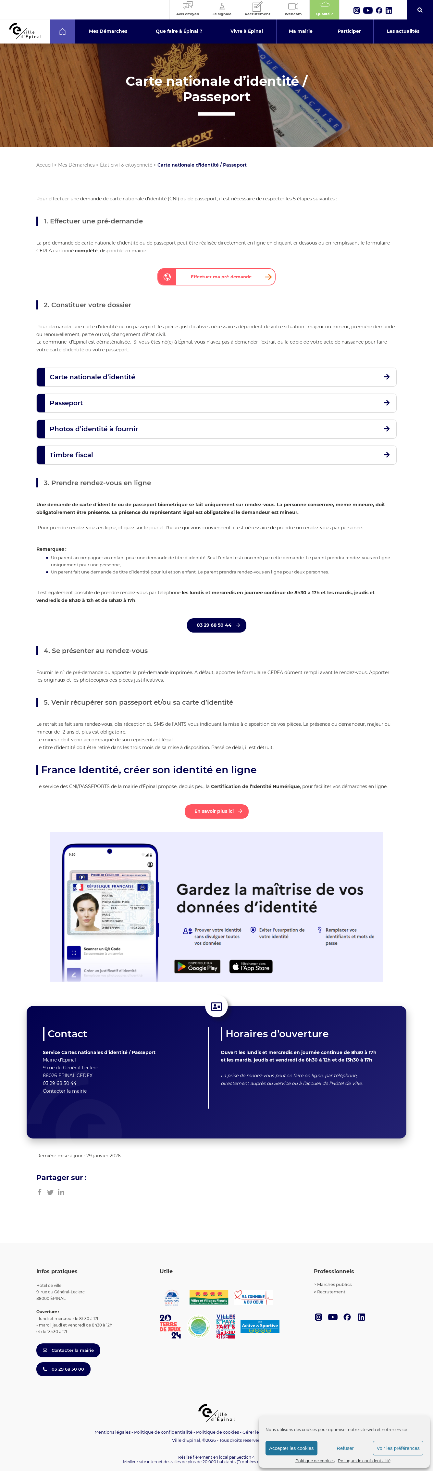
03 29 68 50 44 (215, 625)
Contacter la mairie (65, 1091)
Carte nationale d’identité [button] (92, 377)
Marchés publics (334, 1284)
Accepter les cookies (291, 1448)
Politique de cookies (315, 1460)
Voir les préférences (398, 1448)
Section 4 (246, 1457)
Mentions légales (112, 1432)
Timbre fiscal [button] (71, 455)
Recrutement (331, 1291)
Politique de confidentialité (364, 1460)
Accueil (44, 165)
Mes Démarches (76, 165)
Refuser (345, 1448)
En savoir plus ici (214, 811)
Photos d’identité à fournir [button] (94, 429)
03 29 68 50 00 (63, 1369)
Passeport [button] (66, 403)
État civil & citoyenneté (126, 165)
